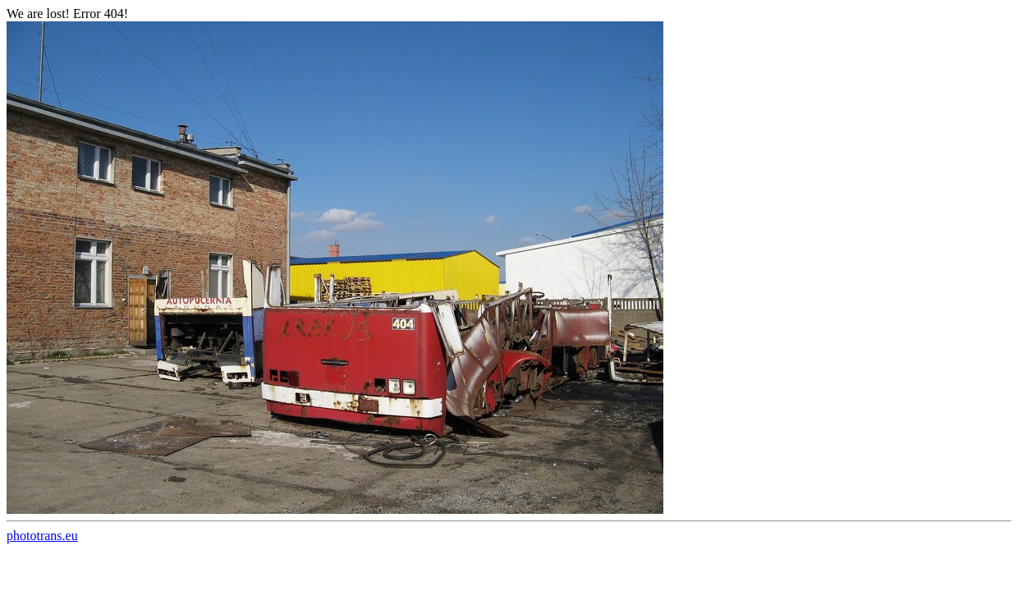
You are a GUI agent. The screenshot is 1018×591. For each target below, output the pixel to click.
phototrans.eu (42, 536)
